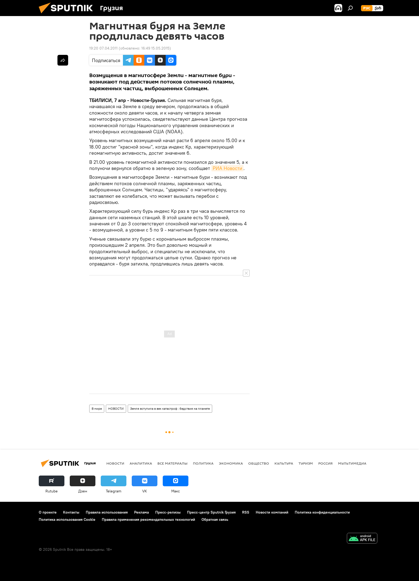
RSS (245, 512)
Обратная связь (214, 519)
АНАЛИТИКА (141, 463)
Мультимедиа (352, 463)
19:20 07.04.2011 (103, 48)
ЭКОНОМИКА (231, 463)
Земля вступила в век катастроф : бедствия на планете (170, 409)
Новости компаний (272, 512)
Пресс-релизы (168, 512)
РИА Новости (227, 168)
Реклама (141, 512)
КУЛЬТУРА (283, 463)
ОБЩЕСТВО (258, 463)
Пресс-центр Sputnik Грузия (211, 512)
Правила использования (107, 512)
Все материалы (172, 463)
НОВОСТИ (116, 409)
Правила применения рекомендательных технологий (148, 519)
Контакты (71, 512)
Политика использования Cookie (67, 519)
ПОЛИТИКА (203, 463)
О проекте (48, 512)
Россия (325, 463)
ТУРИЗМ (305, 463)
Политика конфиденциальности (322, 512)
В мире (97, 409)
